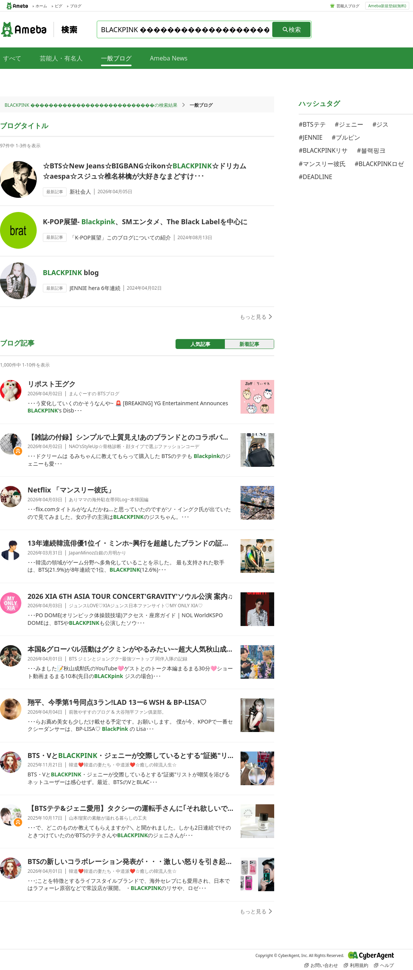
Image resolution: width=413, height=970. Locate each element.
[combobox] (185, 29)
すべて (12, 58)
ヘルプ (384, 965)
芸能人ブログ (348, 5)
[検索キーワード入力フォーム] (185, 29)
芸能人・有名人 (61, 58)
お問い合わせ (321, 965)
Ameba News (168, 58)
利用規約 (356, 965)
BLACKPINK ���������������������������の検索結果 (91, 105)
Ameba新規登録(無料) (387, 5)
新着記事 (249, 344)
